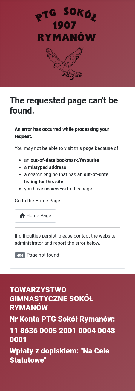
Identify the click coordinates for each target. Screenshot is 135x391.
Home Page (35, 215)
